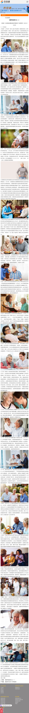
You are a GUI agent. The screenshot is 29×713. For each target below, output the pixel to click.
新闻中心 (2, 688)
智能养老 (16, 702)
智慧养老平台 (17, 687)
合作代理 (2, 692)
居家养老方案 (3, 698)
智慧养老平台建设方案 (19, 699)
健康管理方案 (3, 699)
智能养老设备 (17, 688)
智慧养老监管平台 (18, 698)
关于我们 (2, 687)
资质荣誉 (2, 691)
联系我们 (2, 690)
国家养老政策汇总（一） (10, 679)
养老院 (16, 703)
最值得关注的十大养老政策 (10, 681)
